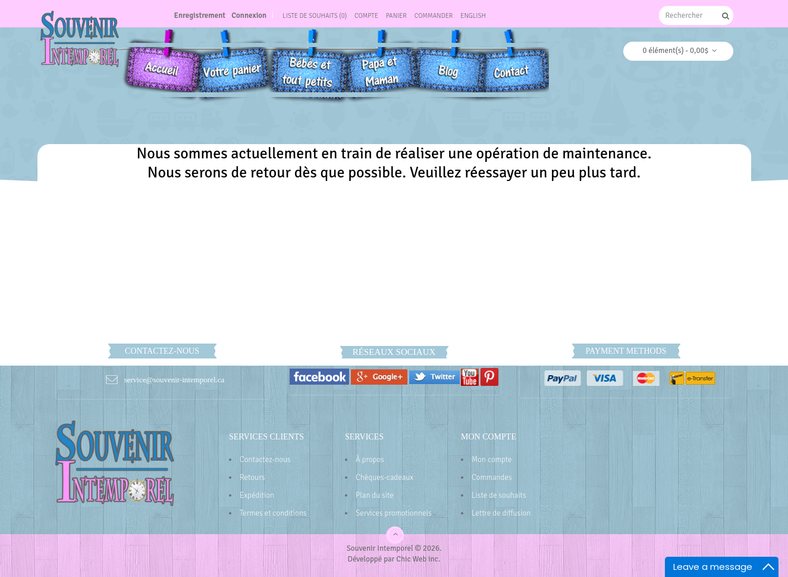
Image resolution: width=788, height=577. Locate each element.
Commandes (492, 477)
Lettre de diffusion (501, 513)
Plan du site (375, 495)
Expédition (257, 495)
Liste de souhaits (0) (314, 16)
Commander (434, 16)
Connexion (248, 15)
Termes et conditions (273, 513)
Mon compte (492, 459)
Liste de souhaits (499, 495)
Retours (252, 477)
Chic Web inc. (418, 559)
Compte (366, 16)
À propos (370, 459)
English (473, 16)
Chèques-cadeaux (384, 477)
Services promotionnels (394, 513)
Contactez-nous (265, 459)
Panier (396, 16)
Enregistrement (200, 15)
